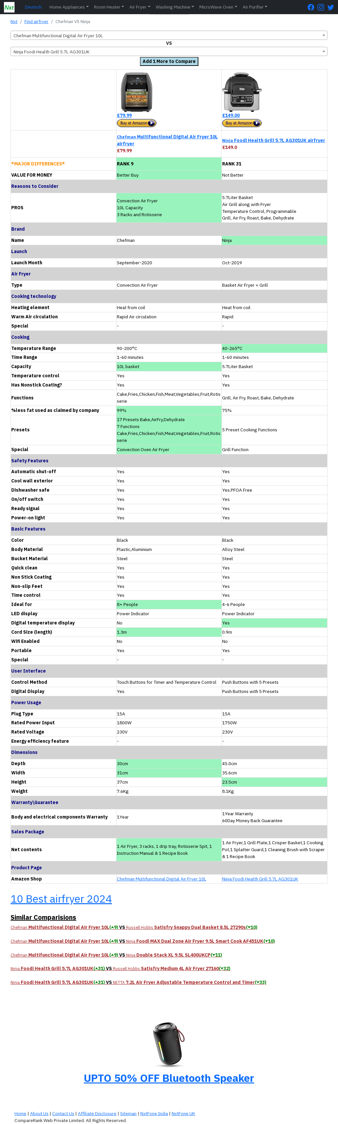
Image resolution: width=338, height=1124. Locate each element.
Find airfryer (36, 21)
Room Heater (107, 7)
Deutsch (33, 7)
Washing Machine (173, 7)
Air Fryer (138, 7)
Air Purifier (253, 7)
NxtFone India (154, 1113)
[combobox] (169, 35)
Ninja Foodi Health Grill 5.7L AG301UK (260, 879)
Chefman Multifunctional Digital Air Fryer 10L (161, 879)
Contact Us (63, 1113)
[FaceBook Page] (313, 7)
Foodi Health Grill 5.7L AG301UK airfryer (273, 140)
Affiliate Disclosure (97, 1113)
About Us (39, 1113)
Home (20, 1113)
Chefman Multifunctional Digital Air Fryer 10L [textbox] (58, 36)
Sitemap (128, 1113)
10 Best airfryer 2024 (61, 899)
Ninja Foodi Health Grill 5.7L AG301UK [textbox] (51, 52)
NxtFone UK (183, 1113)
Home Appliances (67, 7)
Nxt (14, 21)
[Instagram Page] (322, 7)
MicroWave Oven (216, 7)
